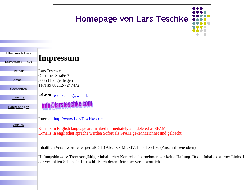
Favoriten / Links (18, 62)
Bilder (18, 71)
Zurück (18, 125)
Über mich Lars (18, 53)
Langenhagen (18, 107)
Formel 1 (18, 80)
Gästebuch (18, 89)
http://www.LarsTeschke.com (78, 119)
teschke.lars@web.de (71, 95)
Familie (18, 98)
